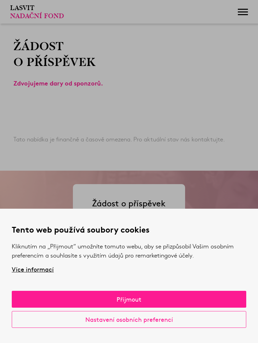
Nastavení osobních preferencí (129, 319)
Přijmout (129, 299)
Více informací (33, 269)
